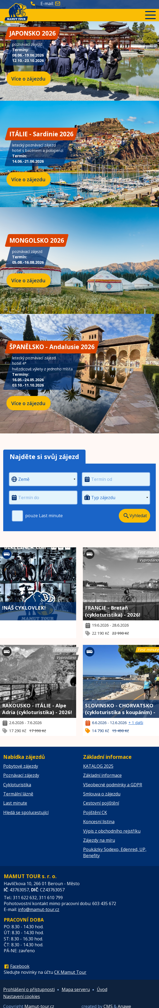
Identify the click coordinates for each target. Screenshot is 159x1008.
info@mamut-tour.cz (38, 909)
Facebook (19, 966)
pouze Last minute (37, 516)
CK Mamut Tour (70, 972)
